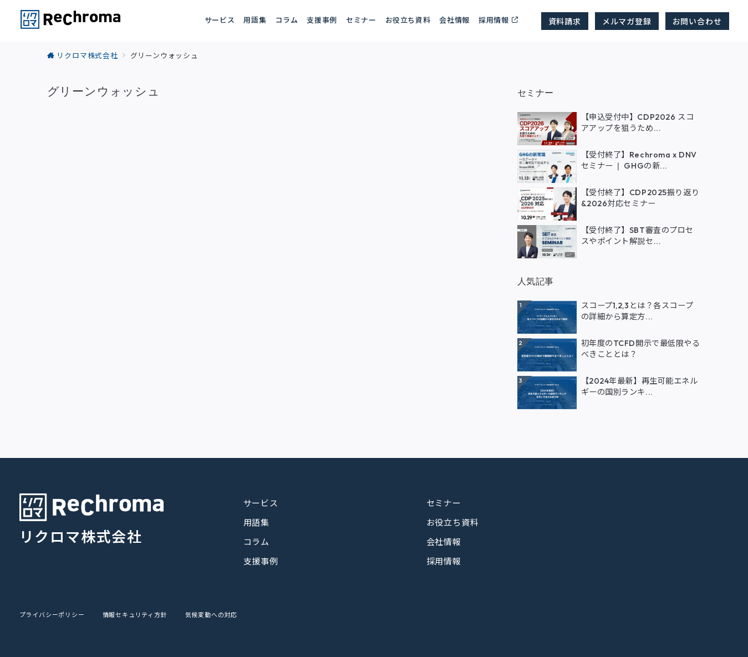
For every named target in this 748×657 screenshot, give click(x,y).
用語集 (254, 19)
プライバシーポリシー (52, 615)
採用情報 (494, 19)
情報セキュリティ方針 (135, 615)
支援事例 (322, 19)
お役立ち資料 (408, 19)
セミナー (361, 19)
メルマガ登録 (627, 21)
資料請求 (564, 21)
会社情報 (454, 19)
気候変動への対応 (211, 615)
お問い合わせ (697, 21)
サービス (260, 503)
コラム (256, 542)
